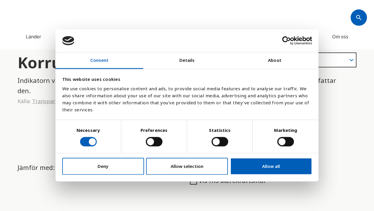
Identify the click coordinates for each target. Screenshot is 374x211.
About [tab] (274, 60)
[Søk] (359, 17)
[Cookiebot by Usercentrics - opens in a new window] (286, 40)
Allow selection (187, 166)
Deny (103, 166)
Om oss (340, 37)
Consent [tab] (99, 60)
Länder (33, 37)
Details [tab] (187, 60)
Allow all (271, 166)
